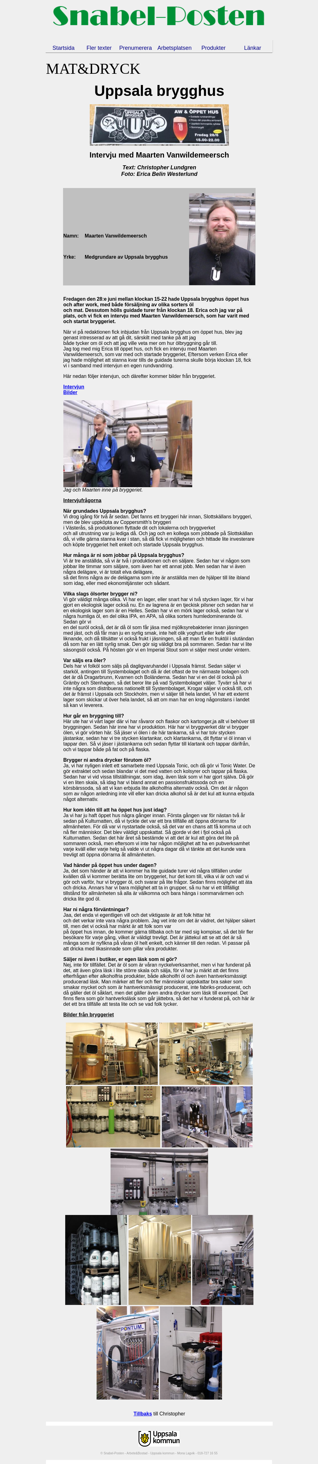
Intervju (72, 500)
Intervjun (73, 386)
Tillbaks (143, 1413)
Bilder (70, 392)
